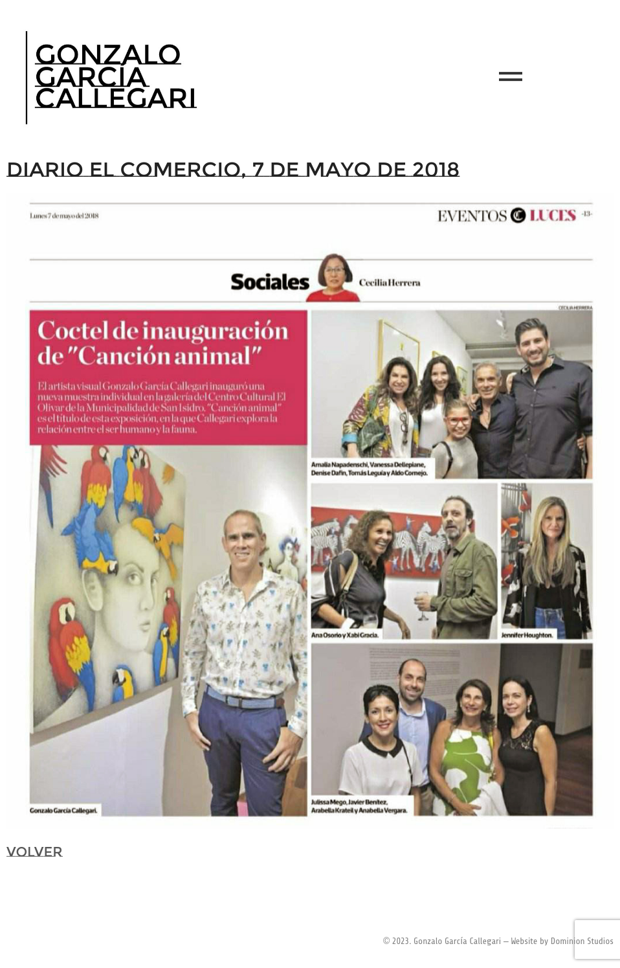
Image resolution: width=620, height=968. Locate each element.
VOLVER (34, 852)
